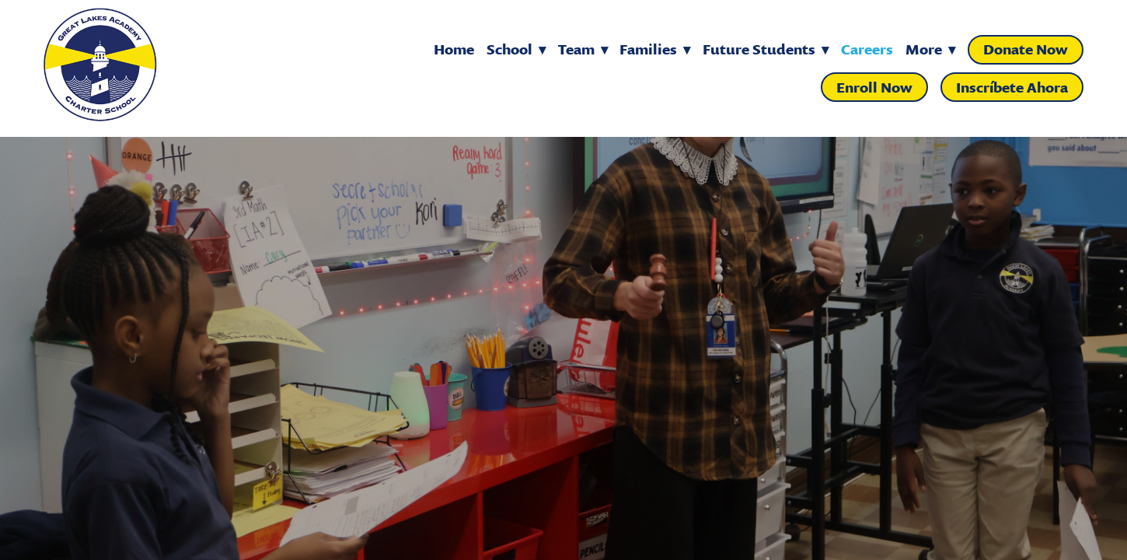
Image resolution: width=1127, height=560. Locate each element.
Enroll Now (874, 87)
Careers (867, 49)
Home (454, 49)
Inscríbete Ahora (1012, 87)
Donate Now (1025, 49)
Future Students (766, 49)
